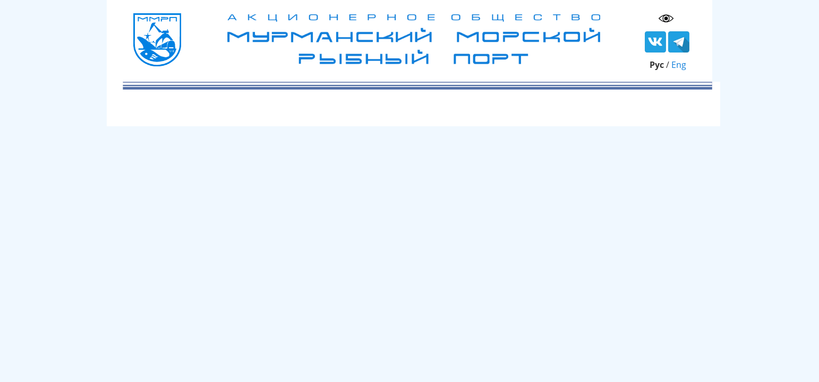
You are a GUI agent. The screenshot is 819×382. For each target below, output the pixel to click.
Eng (678, 65)
